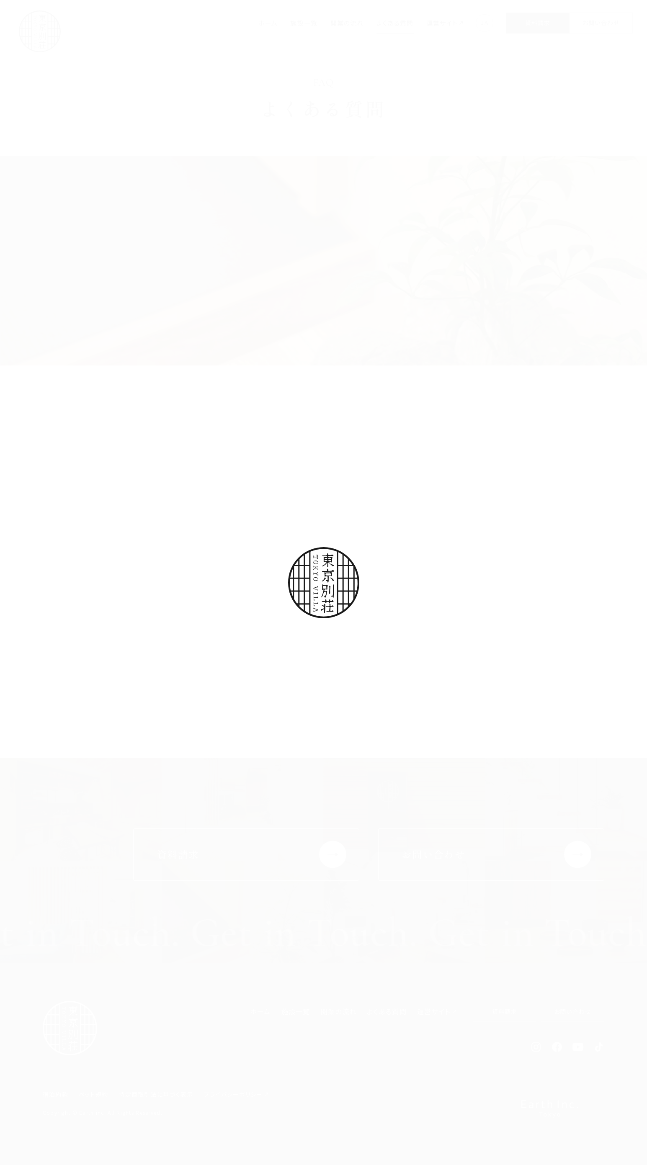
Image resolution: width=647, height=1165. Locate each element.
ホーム (268, 22)
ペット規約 (93, 1094)
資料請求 (538, 22)
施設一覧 (303, 22)
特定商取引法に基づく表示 (156, 1094)
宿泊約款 (55, 1094)
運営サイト (442, 22)
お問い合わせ (601, 22)
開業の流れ (347, 22)
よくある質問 (395, 22)
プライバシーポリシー (233, 1094)
